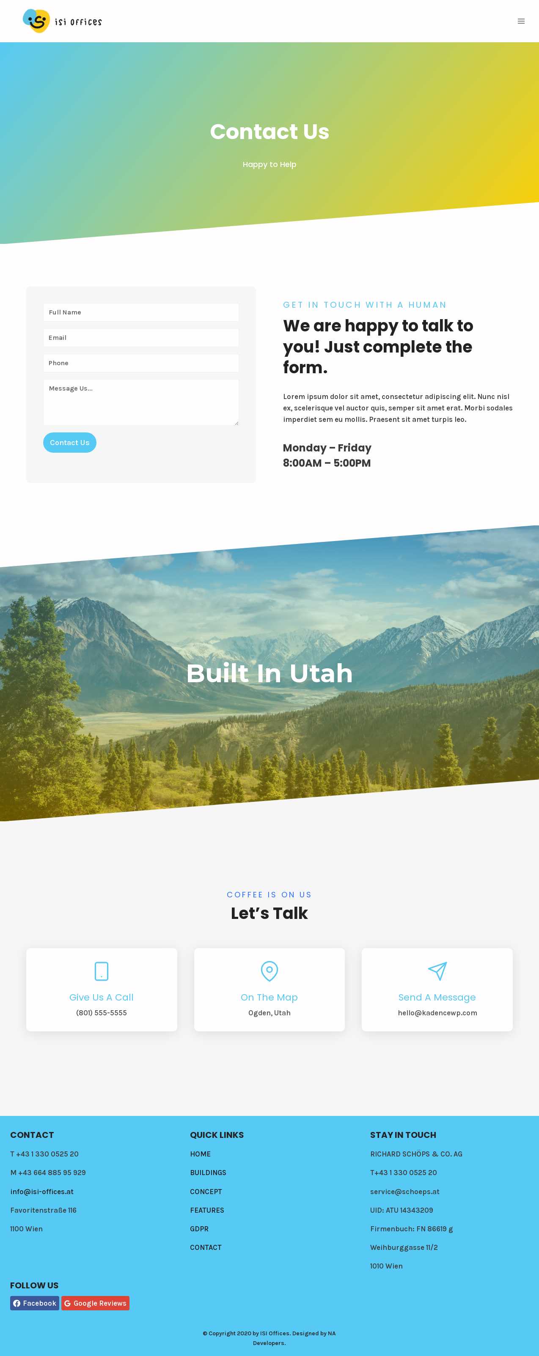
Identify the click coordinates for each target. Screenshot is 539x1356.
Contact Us (70, 442)
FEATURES (207, 1210)
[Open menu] (521, 20)
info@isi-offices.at (42, 1191)
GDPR (199, 1229)
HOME (200, 1154)
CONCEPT (206, 1191)
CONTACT (206, 1247)
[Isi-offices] (63, 21)
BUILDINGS (208, 1172)
